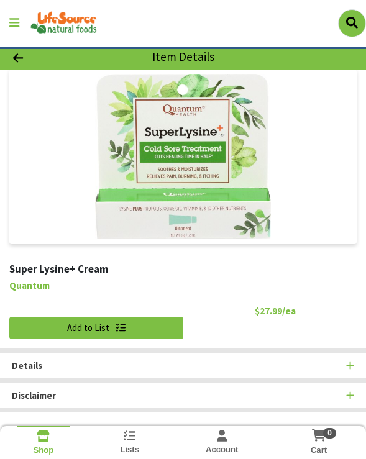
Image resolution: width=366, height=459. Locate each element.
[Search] (352, 23)
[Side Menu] (14, 23)
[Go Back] (52, 57)
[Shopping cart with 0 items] (319, 435)
